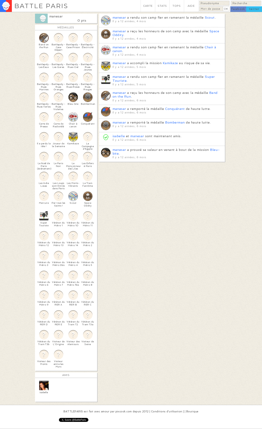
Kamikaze (170, 63)
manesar (56, 16)
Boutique (192, 411)
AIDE (191, 5)
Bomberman (175, 122)
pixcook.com (123, 411)
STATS (162, 5)
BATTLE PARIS (41, 6)
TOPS (177, 5)
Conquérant (175, 109)
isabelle (119, 136)
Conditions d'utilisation (166, 411)
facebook (238, 9)
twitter (254, 9)
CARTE (148, 5)
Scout (210, 17)
